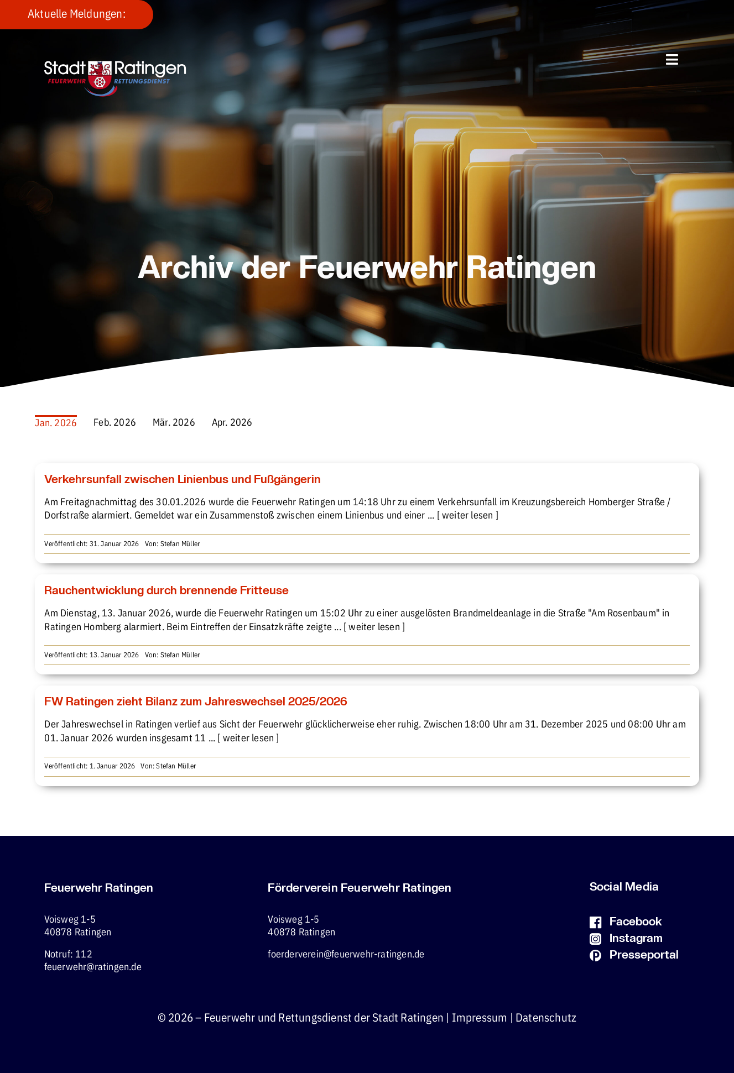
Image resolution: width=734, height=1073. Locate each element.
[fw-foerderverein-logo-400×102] (115, 65)
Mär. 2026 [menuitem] (174, 423)
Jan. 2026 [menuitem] (56, 423)
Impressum (480, 1018)
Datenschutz (546, 1018)
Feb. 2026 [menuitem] (114, 423)
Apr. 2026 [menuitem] (232, 423)
